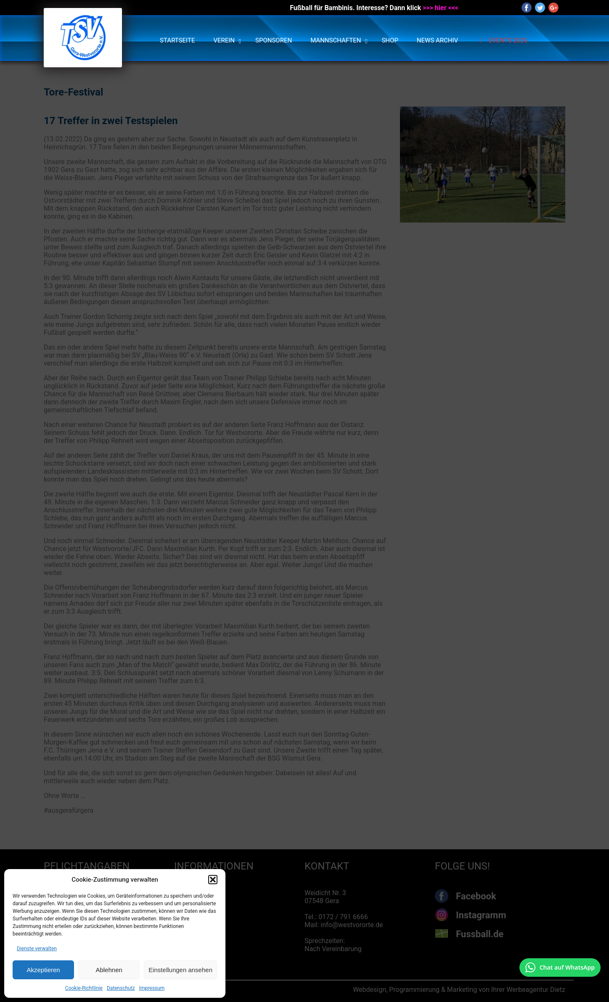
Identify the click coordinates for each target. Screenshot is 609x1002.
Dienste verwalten (37, 949)
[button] (213, 879)
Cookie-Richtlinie (84, 988)
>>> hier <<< (440, 8)
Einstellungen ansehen (180, 969)
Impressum (151, 988)
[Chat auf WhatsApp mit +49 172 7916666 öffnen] (560, 967)
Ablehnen (108, 969)
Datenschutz (121, 988)
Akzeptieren (43, 969)
